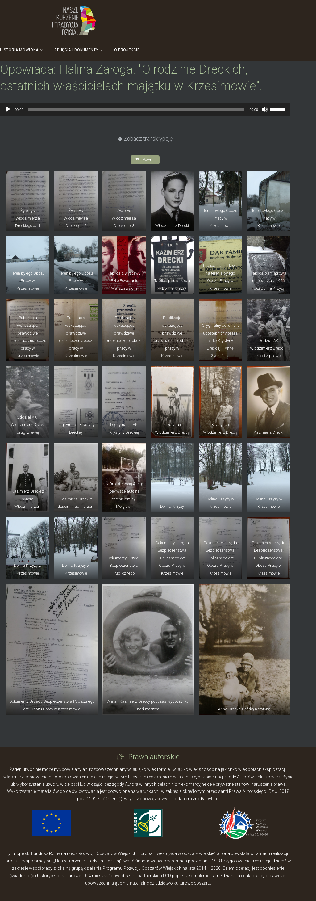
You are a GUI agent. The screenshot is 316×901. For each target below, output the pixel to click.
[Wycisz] (265, 109)
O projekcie (127, 50)
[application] (145, 109)
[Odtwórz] (8, 109)
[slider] (136, 109)
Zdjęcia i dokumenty (76, 50)
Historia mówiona (19, 50)
